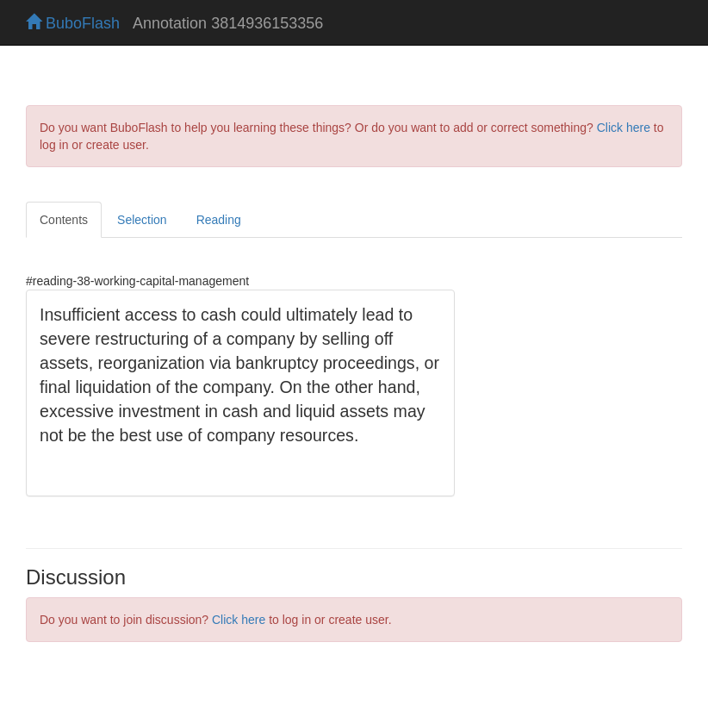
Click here (623, 127)
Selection (142, 220)
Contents (64, 220)
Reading (218, 220)
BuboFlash (73, 23)
